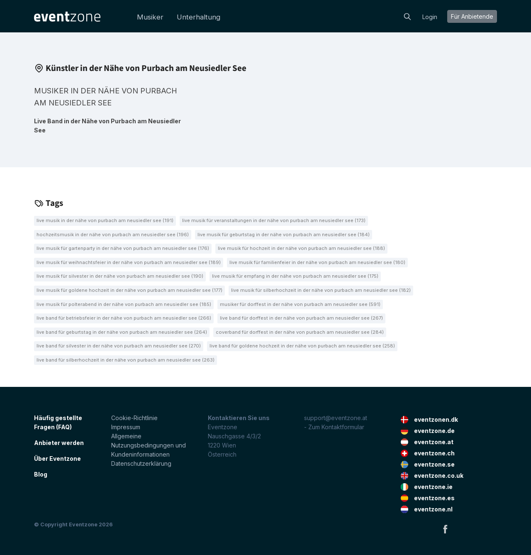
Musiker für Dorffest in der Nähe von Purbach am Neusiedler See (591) (300, 304)
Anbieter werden (59, 442)
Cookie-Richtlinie (134, 417)
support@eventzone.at (335, 417)
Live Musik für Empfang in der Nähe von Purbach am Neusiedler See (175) (295, 276)
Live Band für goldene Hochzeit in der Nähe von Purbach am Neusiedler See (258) (302, 346)
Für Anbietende (472, 16)
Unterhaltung (198, 17)
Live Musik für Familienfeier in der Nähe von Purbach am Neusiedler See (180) (317, 262)
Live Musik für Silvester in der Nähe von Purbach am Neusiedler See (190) (120, 276)
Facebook (445, 529)
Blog (40, 474)
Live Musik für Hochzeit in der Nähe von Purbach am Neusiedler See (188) (301, 248)
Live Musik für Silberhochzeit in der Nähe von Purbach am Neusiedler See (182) (321, 290)
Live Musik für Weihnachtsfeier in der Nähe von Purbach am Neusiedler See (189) (129, 262)
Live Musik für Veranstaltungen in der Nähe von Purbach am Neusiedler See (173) (273, 220)
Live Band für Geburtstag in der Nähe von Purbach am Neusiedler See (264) (122, 332)
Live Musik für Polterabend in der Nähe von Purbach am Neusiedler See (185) (124, 304)
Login (429, 16)
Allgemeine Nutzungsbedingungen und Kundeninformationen (148, 445)
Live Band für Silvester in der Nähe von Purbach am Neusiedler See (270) (119, 346)
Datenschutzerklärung (141, 463)
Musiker (150, 17)
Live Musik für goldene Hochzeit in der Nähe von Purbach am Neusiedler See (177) (129, 290)
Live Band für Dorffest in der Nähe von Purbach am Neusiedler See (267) (301, 318)
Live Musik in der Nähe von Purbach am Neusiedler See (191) (105, 220)
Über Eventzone (57, 458)
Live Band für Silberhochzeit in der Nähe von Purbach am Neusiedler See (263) (125, 360)
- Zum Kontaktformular (334, 426)
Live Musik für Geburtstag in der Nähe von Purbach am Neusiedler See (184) (283, 234)
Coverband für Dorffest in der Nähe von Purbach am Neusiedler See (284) (300, 332)
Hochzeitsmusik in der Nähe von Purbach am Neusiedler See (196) (113, 234)
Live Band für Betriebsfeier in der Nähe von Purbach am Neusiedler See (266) (124, 318)
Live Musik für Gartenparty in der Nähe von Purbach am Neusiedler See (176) (123, 248)
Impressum (125, 426)
